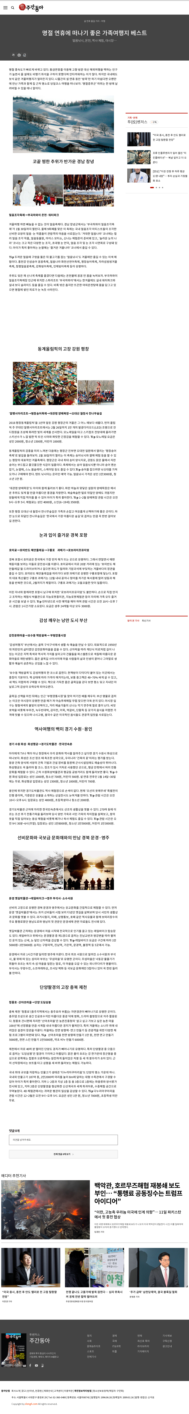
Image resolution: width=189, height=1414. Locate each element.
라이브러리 (143, 1346)
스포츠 (90, 1351)
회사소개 (16, 1391)
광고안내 (167, 1346)
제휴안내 (48, 1391)
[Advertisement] (55, 316)
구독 (155, 122)
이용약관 (68, 1391)
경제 (114, 1335)
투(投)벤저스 (137, 122)
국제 (114, 1341)
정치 (89, 1335)
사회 (89, 1341)
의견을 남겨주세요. (22, 1139)
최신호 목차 (143, 1341)
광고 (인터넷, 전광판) (32, 1391)
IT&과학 (116, 1346)
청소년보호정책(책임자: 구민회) (108, 1391)
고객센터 (58, 1391)
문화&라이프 (93, 1346)
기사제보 (167, 1335)
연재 (139, 1335)
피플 (114, 1351)
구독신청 (167, 1341)
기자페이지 (143, 1351)
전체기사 (91, 1356)
